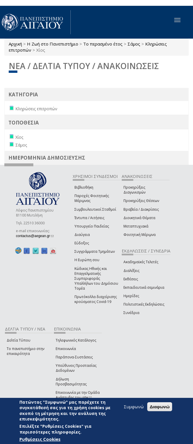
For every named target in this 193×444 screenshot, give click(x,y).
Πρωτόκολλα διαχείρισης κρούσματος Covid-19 (95, 299)
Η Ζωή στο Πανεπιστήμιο (52, 44)
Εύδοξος (81, 243)
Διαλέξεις (131, 270)
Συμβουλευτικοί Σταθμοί (95, 209)
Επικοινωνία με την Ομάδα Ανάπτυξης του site (78, 395)
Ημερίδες (131, 295)
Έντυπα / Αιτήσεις (89, 217)
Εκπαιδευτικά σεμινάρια (143, 287)
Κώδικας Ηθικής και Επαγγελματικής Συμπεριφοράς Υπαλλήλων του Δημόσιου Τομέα (96, 278)
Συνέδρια (131, 312)
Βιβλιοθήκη (83, 187)
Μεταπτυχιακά (135, 226)
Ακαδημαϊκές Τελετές (140, 261)
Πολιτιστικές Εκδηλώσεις (143, 304)
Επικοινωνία (66, 348)
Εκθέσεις (130, 279)
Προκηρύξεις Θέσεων (141, 200)
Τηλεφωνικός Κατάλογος (76, 340)
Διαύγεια (82, 234)
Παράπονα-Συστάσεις (74, 357)
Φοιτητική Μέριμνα (139, 234)
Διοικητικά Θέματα (139, 217)
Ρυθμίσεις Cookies (40, 439)
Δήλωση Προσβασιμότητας (71, 382)
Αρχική (15, 44)
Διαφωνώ (160, 406)
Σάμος (134, 44)
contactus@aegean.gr (35, 236)
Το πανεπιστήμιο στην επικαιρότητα (25, 351)
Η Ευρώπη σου (86, 259)
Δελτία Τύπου (18, 340)
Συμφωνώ (134, 406)
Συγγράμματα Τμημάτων (94, 251)
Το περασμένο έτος (103, 44)
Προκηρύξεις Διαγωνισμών (134, 190)
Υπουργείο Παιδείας (91, 226)
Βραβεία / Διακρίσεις (141, 209)
